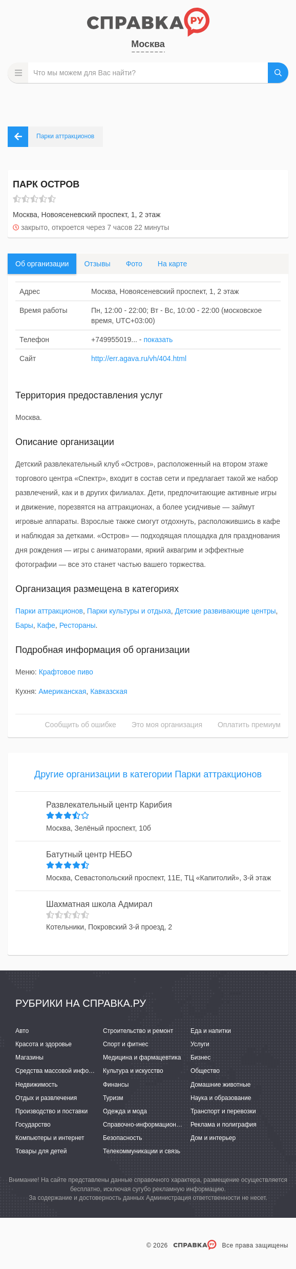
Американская (62, 691)
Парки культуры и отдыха (129, 611)
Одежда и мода (125, 1111)
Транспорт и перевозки (223, 1111)
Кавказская (109, 691)
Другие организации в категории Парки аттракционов (148, 774)
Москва (148, 44)
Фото (134, 264)
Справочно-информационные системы (158, 1124)
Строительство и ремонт (138, 1030)
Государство (33, 1124)
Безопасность (122, 1137)
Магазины (29, 1057)
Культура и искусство (133, 1070)
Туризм (113, 1098)
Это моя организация (167, 725)
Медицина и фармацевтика (142, 1057)
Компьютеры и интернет (49, 1137)
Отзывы (97, 264)
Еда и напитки (211, 1030)
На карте (172, 264)
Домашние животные (221, 1084)
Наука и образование (221, 1098)
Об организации (42, 264)
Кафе (46, 625)
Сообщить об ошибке (80, 725)
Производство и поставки (51, 1111)
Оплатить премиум (249, 725)
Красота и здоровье (43, 1044)
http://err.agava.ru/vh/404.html (138, 358)
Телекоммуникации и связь (141, 1151)
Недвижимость (36, 1084)
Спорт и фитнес (126, 1044)
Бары (24, 625)
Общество (205, 1070)
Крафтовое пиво (66, 672)
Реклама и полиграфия (224, 1124)
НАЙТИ (278, 72)
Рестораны (77, 625)
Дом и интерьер (213, 1137)
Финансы (116, 1084)
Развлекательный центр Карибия (109, 804)
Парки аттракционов (49, 611)
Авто (22, 1030)
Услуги (200, 1044)
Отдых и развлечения (46, 1098)
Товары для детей (41, 1151)
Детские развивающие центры (225, 611)
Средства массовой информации (62, 1070)
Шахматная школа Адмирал (99, 904)
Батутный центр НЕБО (89, 854)
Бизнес (200, 1057)
